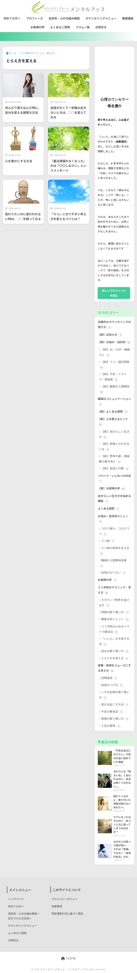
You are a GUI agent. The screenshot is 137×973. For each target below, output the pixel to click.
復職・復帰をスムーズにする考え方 (114, 668)
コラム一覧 (83, 27)
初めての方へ (12, 18)
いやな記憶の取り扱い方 (114, 695)
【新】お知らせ (110, 335)
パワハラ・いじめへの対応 (114, 478)
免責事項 (57, 906)
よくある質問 (109, 508)
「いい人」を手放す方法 (114, 641)
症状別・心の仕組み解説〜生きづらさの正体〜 (24, 916)
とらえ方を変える (115, 658)
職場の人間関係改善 (113, 563)
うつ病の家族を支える (114, 551)
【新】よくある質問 (113, 411)
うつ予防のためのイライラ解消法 (114, 629)
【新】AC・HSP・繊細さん (114, 352)
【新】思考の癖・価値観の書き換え (114, 459)
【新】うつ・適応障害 (114, 365)
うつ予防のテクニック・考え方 (114, 590)
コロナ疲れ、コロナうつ (114, 531)
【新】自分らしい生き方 (114, 434)
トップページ (16, 899)
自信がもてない (113, 572)
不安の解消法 (112, 711)
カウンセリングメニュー (101, 18)
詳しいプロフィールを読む (114, 293)
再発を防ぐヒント (115, 619)
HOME (68, 958)
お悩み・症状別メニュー (113, 519)
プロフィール (34, 18)
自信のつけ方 (112, 685)
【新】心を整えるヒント (113, 421)
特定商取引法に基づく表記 (67, 913)
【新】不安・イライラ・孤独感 (113, 377)
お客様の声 (37, 27)
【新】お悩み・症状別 (114, 342)
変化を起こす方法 (115, 704)
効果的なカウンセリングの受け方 (114, 324)
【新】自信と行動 (115, 468)
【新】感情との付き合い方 (114, 446)
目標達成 (109, 678)
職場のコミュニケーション (114, 401)
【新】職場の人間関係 (114, 389)
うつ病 (108, 541)
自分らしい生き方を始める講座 (114, 498)
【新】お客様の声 (111, 488)
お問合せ (101, 27)
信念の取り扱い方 (115, 651)
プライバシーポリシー (65, 899)
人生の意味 (111, 725)
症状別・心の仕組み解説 (64, 18)
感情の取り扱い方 (115, 718)
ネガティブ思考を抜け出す (114, 603)
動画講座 (127, 18)
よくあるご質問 (60, 27)
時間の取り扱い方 (115, 612)
